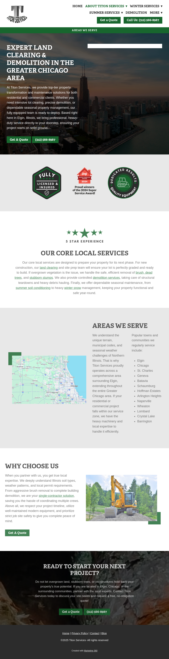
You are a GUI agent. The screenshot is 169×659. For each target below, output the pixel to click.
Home (77, 6)
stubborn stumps (41, 282)
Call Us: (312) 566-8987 (143, 20)
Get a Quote (108, 20)
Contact (94, 633)
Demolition (136, 13)
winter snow (72, 292)
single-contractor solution (52, 496)
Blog (104, 633)
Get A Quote (19, 140)
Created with (84, 651)
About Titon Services (106, 6)
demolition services (106, 282)
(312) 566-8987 (45, 140)
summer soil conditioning (33, 292)
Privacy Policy (80, 633)
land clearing (49, 272)
